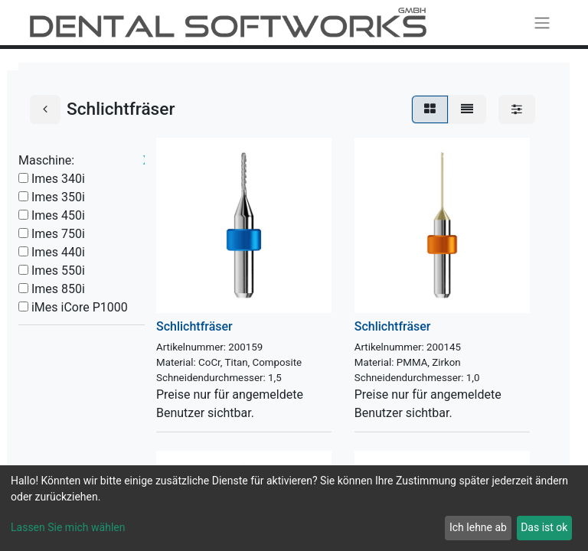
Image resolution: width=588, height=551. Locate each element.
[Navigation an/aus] (542, 22)
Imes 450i (58, 215)
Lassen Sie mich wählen (68, 527)
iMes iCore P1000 (79, 307)
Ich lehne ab (478, 527)
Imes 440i (58, 252)
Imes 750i (58, 234)
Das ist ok (544, 527)
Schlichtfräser (194, 326)
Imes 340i (58, 178)
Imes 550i (58, 270)
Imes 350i (58, 197)
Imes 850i (58, 289)
